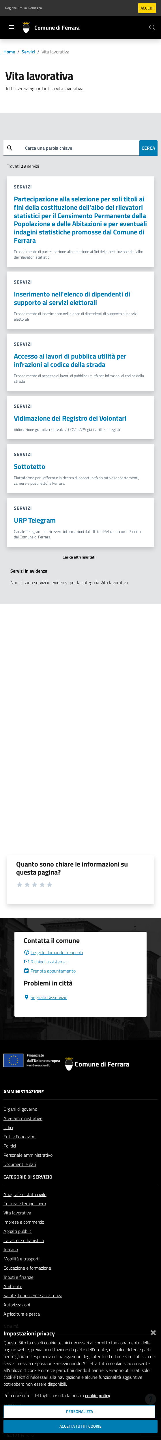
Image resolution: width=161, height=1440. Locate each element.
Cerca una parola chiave (48, 148)
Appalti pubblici (17, 1231)
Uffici (8, 1127)
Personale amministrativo (28, 1155)
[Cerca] (152, 27)
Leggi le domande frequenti (53, 952)
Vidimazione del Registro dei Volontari (70, 418)
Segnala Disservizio (45, 997)
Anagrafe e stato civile (24, 1194)
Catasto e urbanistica (23, 1240)
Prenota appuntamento (50, 970)
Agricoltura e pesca (21, 1313)
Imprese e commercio (23, 1221)
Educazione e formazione (27, 1267)
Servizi (28, 51)
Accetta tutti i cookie (80, 1426)
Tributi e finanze (18, 1277)
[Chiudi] (153, 1331)
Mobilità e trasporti (21, 1258)
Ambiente (12, 1286)
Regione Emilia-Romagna (23, 8)
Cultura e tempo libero (24, 1203)
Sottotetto (29, 466)
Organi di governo (20, 1109)
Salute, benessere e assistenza (32, 1295)
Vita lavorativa (17, 1212)
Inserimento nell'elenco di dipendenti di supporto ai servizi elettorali (72, 298)
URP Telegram (35, 520)
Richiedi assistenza (45, 961)
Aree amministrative (22, 1118)
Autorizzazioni (16, 1304)
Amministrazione (23, 1091)
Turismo (10, 1249)
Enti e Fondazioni (19, 1136)
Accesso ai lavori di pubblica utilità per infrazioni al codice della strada (70, 360)
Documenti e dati (19, 1164)
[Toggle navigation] (11, 27)
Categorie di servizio (27, 1176)
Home (9, 51)
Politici (9, 1145)
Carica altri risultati (79, 557)
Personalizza (79, 1411)
